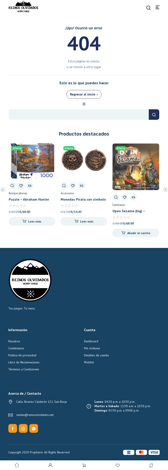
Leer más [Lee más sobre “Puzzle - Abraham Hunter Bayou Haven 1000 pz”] (34, 221)
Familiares (118, 205)
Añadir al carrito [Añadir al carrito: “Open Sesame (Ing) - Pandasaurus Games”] (138, 233)
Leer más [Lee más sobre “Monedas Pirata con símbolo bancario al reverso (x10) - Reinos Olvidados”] (86, 221)
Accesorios (67, 193)
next (165, 189)
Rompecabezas (18, 193)
